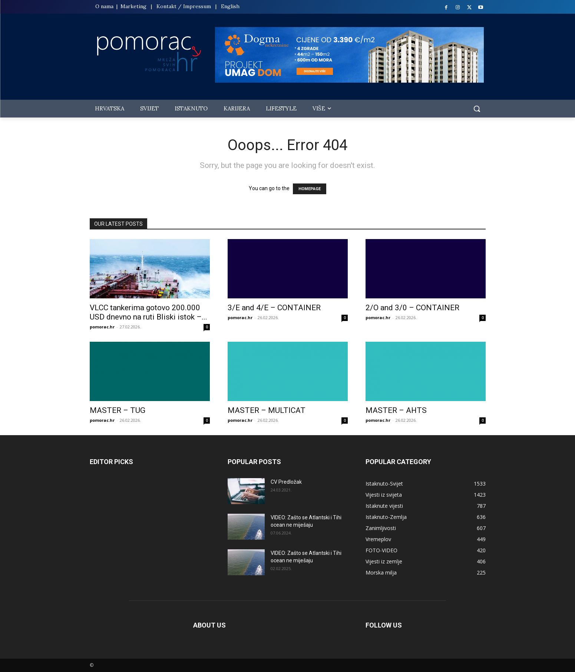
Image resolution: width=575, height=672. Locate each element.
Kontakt (166, 6)
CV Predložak (286, 482)
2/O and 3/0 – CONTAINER (412, 307)
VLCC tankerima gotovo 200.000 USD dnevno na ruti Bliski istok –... (148, 312)
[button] (477, 108)
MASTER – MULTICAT (266, 410)
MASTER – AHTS (396, 410)
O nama (105, 6)
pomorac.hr (102, 327)
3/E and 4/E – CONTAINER (274, 307)
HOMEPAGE (309, 188)
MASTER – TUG (117, 410)
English (230, 6)
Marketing (133, 6)
